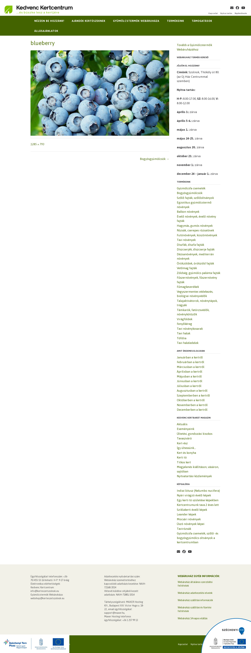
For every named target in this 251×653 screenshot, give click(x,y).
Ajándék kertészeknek (88, 20)
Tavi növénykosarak (190, 328)
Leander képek (186, 514)
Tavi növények (186, 240)
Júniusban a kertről (189, 381)
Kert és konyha (186, 452)
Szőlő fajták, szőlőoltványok (195, 198)
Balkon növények (188, 211)
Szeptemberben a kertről (193, 395)
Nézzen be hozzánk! (49, 20)
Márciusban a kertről (190, 367)
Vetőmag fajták (187, 268)
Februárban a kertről (190, 362)
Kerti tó (182, 457)
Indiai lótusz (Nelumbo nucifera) (198, 490)
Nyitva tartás (226, 13)
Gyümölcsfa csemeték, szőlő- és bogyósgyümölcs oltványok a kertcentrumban (197, 538)
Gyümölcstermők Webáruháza (136, 20)
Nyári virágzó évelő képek (194, 495)
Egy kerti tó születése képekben (197, 500)
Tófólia (181, 338)
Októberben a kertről (191, 400)
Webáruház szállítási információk (195, 600)
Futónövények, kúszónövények (197, 235)
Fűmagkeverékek (188, 287)
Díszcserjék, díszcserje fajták (196, 249)
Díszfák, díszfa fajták (190, 244)
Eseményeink (185, 429)
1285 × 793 (37, 144)
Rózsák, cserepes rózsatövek (195, 230)
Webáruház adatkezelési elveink (195, 593)
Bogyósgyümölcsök (154, 159)
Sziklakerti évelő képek (192, 509)
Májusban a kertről (189, 376)
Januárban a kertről (190, 357)
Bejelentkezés (241, 13)
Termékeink (175, 20)
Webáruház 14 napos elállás (192, 618)
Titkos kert (184, 462)
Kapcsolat (213, 13)
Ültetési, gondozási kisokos (194, 433)
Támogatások (202, 20)
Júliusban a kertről (189, 386)
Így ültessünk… (186, 448)
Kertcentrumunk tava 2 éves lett (198, 505)
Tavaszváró (184, 438)
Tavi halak (183, 333)
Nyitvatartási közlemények (194, 476)
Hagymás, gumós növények (195, 225)
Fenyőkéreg (184, 324)
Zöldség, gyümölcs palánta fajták (198, 273)
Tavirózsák (184, 528)
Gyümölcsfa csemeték (191, 188)
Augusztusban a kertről (192, 390)
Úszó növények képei (190, 524)
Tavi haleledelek (187, 343)
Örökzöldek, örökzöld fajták (195, 263)
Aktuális (182, 424)
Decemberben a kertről (192, 409)
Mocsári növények (189, 519)
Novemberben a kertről (192, 405)
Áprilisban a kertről (189, 371)
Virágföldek (184, 319)
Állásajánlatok (46, 30)
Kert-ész (182, 443)
